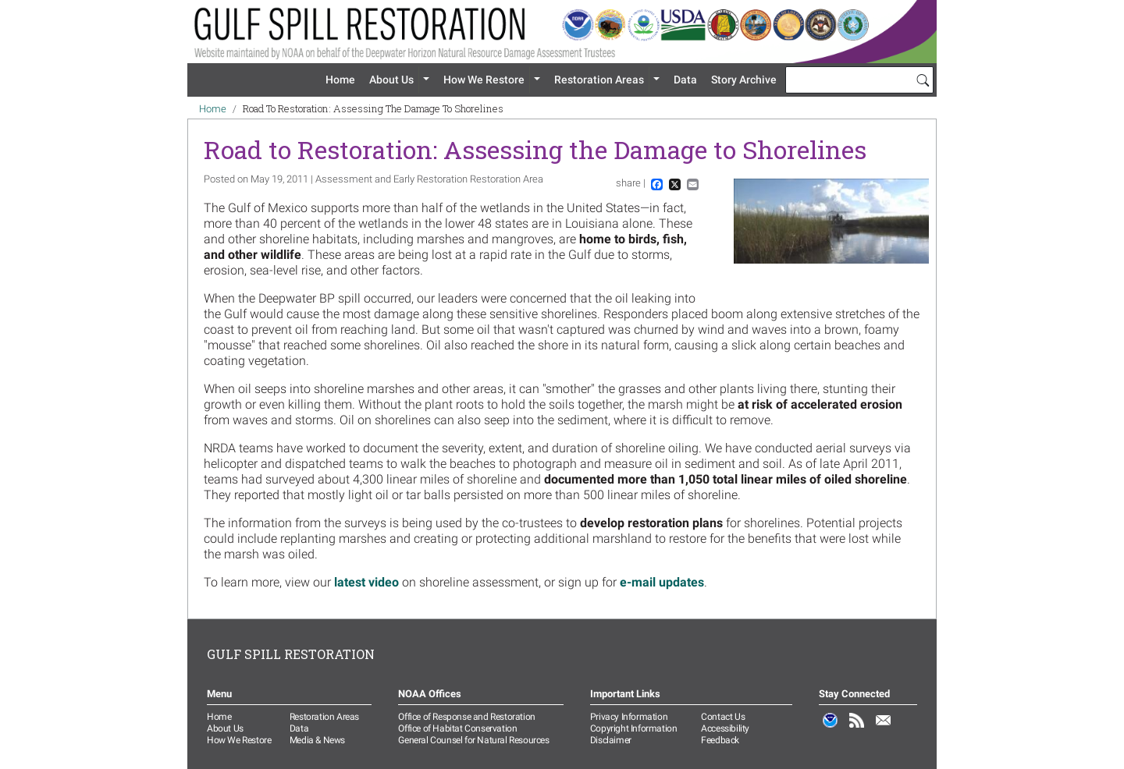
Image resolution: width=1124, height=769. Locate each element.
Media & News (317, 740)
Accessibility (725, 728)
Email (883, 728)
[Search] (922, 79)
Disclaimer (610, 740)
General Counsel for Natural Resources (473, 740)
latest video (366, 582)
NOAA (830, 728)
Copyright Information (634, 728)
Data (685, 79)
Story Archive (744, 79)
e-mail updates (662, 582)
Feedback (720, 740)
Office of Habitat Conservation (457, 728)
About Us (391, 79)
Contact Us (723, 716)
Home (340, 79)
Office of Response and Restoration (466, 716)
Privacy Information (628, 716)
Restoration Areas (599, 79)
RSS (857, 728)
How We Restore (484, 79)
